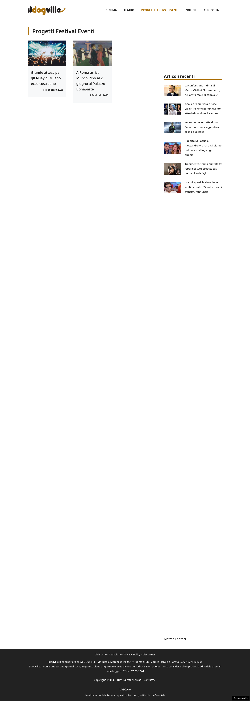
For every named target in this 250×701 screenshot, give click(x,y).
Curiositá (211, 10)
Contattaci (150, 680)
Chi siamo (101, 654)
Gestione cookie (241, 698)
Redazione (115, 654)
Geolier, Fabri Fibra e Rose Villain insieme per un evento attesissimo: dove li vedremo (203, 108)
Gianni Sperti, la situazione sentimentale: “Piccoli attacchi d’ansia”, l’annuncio (203, 187)
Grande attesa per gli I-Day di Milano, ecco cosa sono (46, 78)
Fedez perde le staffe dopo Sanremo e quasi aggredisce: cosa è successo (202, 127)
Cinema (111, 10)
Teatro (129, 10)
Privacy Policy (132, 654)
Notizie (191, 10)
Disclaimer (148, 654)
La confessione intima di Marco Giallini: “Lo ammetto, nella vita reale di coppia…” (202, 90)
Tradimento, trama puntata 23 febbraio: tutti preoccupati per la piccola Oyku (203, 168)
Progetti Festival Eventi (160, 10)
